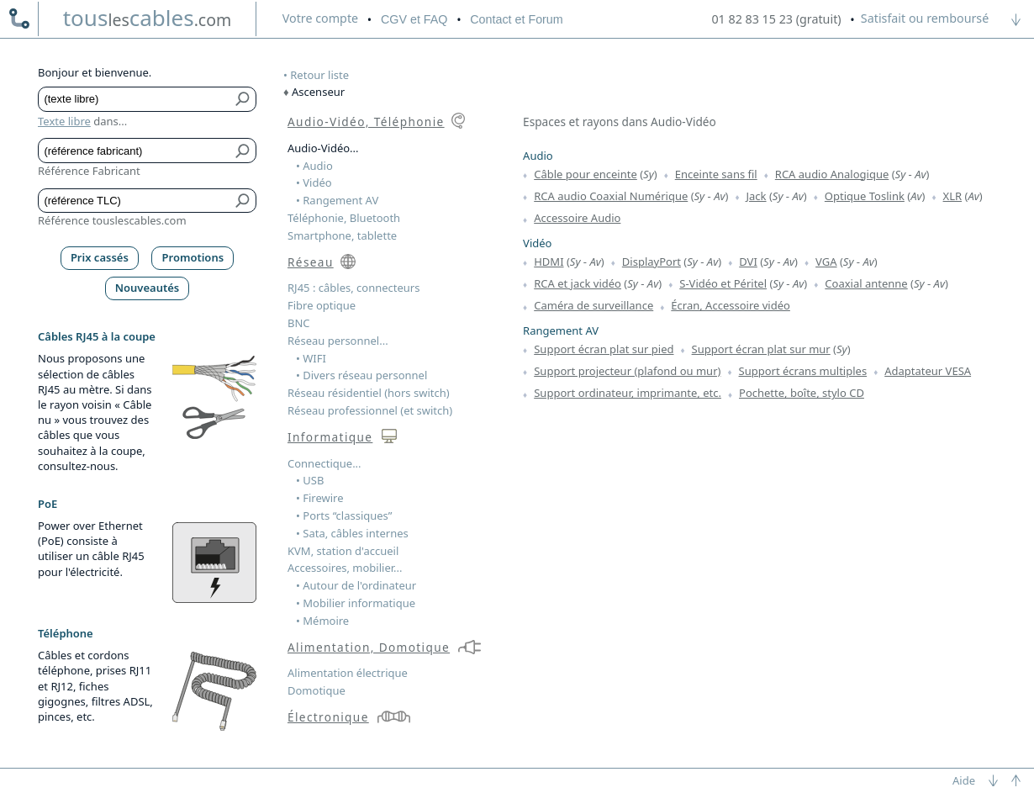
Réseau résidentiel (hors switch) (369, 392)
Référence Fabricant (89, 170)
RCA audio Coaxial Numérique (611, 196)
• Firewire (320, 497)
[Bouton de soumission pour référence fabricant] (243, 150)
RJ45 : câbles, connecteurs (353, 287)
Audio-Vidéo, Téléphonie (366, 122)
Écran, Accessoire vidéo (730, 305)
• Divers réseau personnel (361, 375)
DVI (748, 261)
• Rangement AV (337, 200)
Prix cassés (100, 257)
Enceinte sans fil (716, 174)
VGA (825, 261)
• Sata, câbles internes (352, 533)
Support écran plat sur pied (603, 349)
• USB (310, 480)
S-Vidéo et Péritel (723, 283)
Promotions (193, 257)
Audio (538, 155)
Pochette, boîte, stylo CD (801, 392)
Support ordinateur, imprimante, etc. (627, 392)
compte (320, 18)
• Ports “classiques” (344, 515)
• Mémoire (322, 620)
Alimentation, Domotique (369, 647)
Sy (648, 174)
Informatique (330, 437)
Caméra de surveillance (593, 305)
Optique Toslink (865, 196)
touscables (147, 18)
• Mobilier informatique (355, 603)
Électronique (328, 717)
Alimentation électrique (348, 672)
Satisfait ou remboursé (925, 18)
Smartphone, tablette (342, 235)
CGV (414, 19)
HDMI (548, 261)
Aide (963, 780)
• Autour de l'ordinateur (356, 585)
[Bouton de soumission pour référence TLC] (243, 201)
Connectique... (324, 463)
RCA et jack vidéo (577, 283)
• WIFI (311, 358)
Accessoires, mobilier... (345, 567)
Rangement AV (561, 330)
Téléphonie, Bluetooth (344, 217)
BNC (299, 322)
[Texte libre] (135, 99)
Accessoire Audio (577, 217)
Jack (756, 196)
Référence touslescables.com (112, 220)
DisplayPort (651, 261)
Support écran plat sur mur (761, 349)
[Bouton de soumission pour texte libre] (243, 99)
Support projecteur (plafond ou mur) (627, 370)
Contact (516, 19)
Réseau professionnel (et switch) (370, 410)
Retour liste (319, 74)
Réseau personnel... (338, 340)
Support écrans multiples (803, 370)
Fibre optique (322, 305)
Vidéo (537, 243)
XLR (953, 196)
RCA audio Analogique (832, 174)
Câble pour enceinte (585, 174)
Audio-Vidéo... (323, 148)
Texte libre (64, 121)
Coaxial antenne (866, 283)
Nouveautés (147, 287)
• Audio (314, 165)
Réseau (311, 262)
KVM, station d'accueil (343, 550)
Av (920, 174)
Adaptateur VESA (927, 370)
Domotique (317, 690)
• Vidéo (314, 182)
